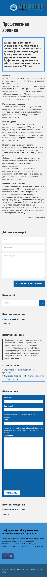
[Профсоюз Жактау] (11, 556)
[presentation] (14, 480)
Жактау (6, 324)
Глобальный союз (11, 379)
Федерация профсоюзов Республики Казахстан (24, 376)
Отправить (11, 493)
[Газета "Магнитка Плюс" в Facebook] (5, 556)
